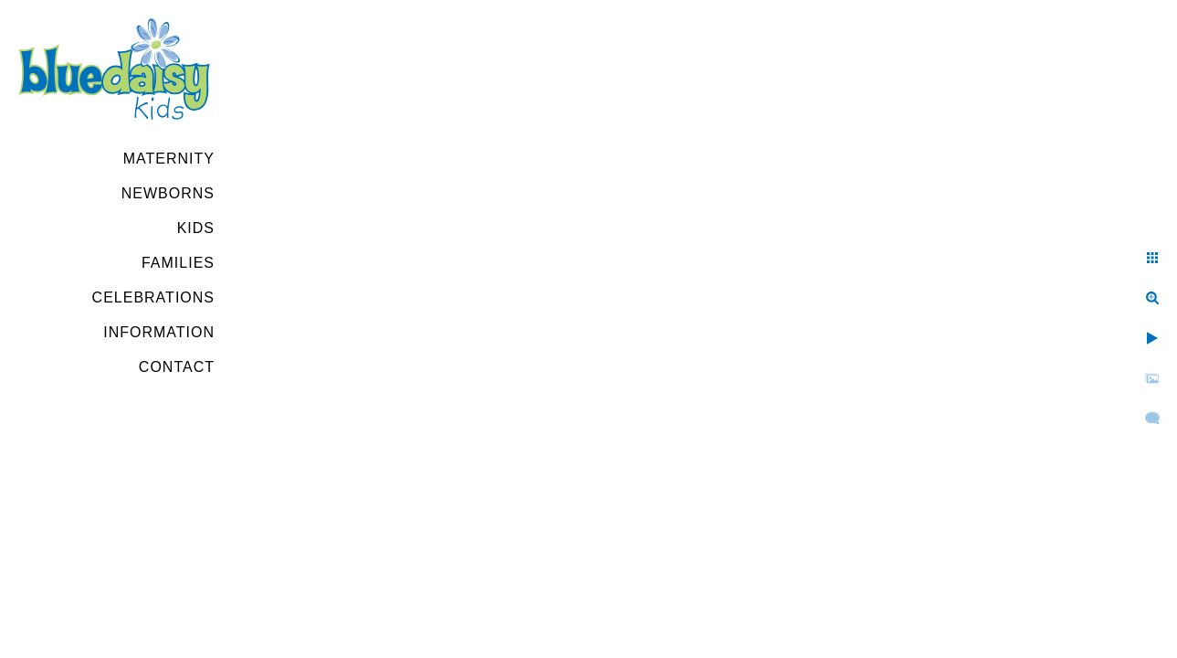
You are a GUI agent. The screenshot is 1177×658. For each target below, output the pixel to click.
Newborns (168, 193)
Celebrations (153, 297)
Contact (177, 367)
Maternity (169, 158)
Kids (196, 228)
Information (159, 332)
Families (178, 263)
